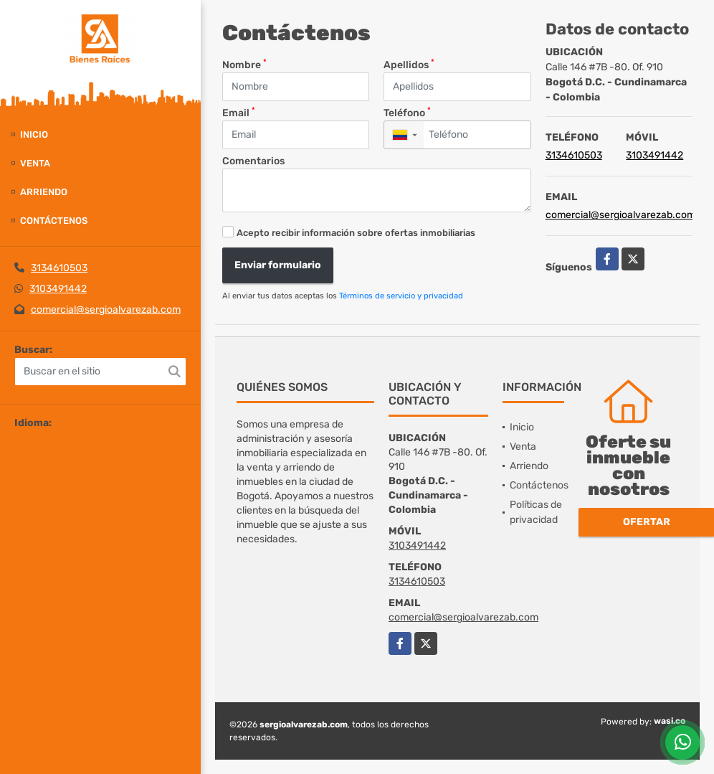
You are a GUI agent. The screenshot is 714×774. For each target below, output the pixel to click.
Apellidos (409, 64)
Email (238, 112)
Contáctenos (53, 220)
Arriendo (43, 192)
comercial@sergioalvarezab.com (106, 309)
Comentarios (253, 161)
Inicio (34, 134)
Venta (35, 163)
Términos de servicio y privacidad (401, 296)
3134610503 (59, 268)
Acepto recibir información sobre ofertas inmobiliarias (356, 232)
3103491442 (58, 289)
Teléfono (407, 112)
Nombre (244, 64)
